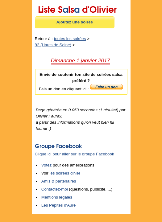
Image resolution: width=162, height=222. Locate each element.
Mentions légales (56, 197)
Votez (46, 165)
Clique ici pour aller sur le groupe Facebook (74, 154)
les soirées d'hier (65, 173)
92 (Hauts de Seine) (53, 45)
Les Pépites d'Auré (58, 205)
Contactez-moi (54, 189)
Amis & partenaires (58, 181)
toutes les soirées (70, 38)
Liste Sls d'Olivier (77, 8)
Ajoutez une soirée (74, 22)
